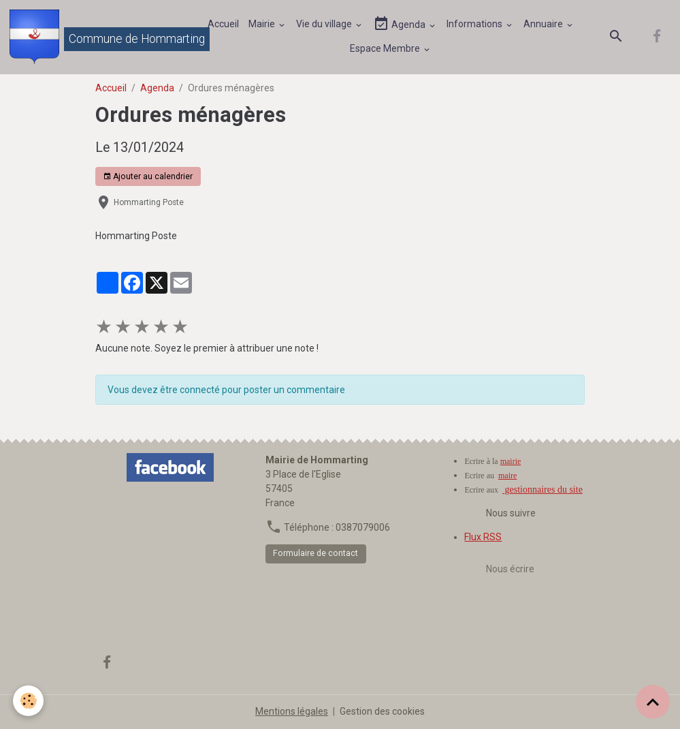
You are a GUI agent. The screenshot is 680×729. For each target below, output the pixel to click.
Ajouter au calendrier (148, 177)
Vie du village (325, 23)
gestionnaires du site (542, 489)
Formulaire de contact (315, 553)
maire (507, 475)
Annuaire (544, 23)
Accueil (223, 23)
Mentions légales (291, 711)
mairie (510, 461)
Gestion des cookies (382, 711)
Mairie (262, 23)
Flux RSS (483, 536)
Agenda (400, 24)
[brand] (96, 37)
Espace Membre (386, 48)
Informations (475, 23)
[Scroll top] (653, 702)
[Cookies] (29, 700)
